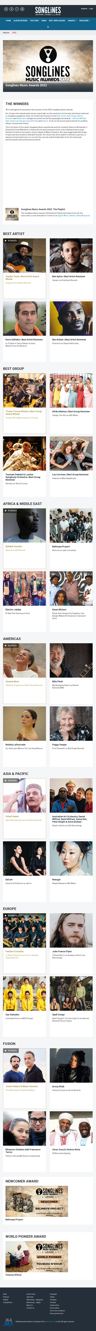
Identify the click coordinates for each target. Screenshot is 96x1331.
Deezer (73, 215)
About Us (29, 1305)
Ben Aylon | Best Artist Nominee (68, 276)
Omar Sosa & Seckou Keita (66, 1149)
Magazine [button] (84, 21)
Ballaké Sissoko (14, 546)
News (44, 21)
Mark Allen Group (50, 1321)
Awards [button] (72, 21)
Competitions (7, 1302)
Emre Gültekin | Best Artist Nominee (24, 339)
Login (91, 9)
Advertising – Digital (33, 1302)
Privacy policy (54, 1308)
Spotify (86, 215)
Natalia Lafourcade (16, 744)
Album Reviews (21, 21)
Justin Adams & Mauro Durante (22, 1086)
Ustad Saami (12, 816)
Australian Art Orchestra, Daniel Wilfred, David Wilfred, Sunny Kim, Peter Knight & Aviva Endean (69, 819)
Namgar (56, 879)
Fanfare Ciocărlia (15, 951)
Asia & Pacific (32, 121)
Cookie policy (54, 1305)
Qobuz (79, 215)
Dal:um (9, 879)
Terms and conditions (57, 1311)
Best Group (71, 116)
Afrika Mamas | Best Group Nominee (71, 411)
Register (84, 9)
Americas (14, 121)
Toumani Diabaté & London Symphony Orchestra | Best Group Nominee (23, 477)
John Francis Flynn (62, 951)
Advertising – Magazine (34, 1300)
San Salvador (12, 1014)
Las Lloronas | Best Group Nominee (70, 474)
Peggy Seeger (59, 744)
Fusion (45, 121)
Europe (22, 121)
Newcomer (22, 118)
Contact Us (30, 1308)
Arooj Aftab (58, 1086)
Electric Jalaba (13, 609)
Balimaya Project (61, 546)
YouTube (53, 1302)
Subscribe (29, 1297)
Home (8, 21)
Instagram (53, 1294)
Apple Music (63, 215)
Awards (6, 33)
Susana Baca (12, 681)
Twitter (52, 1297)
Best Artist (61, 116)
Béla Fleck (57, 681)
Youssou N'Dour (14, 1274)
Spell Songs (58, 1014)
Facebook (53, 1300)
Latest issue (30, 1294)
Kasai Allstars (59, 609)
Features (34, 21)
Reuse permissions (56, 1313)
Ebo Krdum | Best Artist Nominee (69, 339)
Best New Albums (57, 21)
